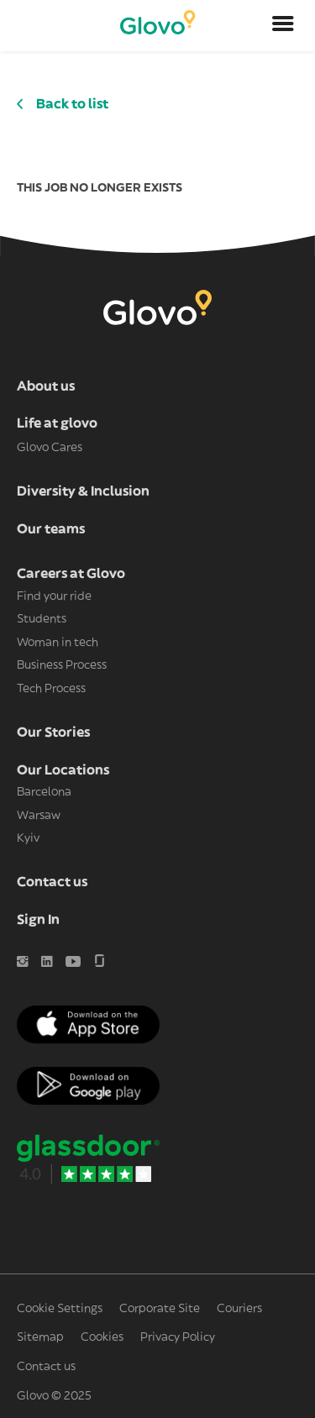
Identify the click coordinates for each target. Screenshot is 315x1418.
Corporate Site (159, 1309)
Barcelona (44, 792)
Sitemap (40, 1337)
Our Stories (53, 732)
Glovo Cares (49, 448)
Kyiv (28, 838)
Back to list (72, 104)
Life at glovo (57, 423)
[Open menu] (283, 26)
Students (41, 619)
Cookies (102, 1337)
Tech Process (51, 689)
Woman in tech (57, 643)
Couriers (239, 1309)
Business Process (62, 665)
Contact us (52, 882)
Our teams (51, 529)
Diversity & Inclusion (83, 491)
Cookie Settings (59, 1309)
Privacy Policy (177, 1337)
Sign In (38, 920)
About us (46, 386)
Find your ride (54, 596)
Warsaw (38, 816)
